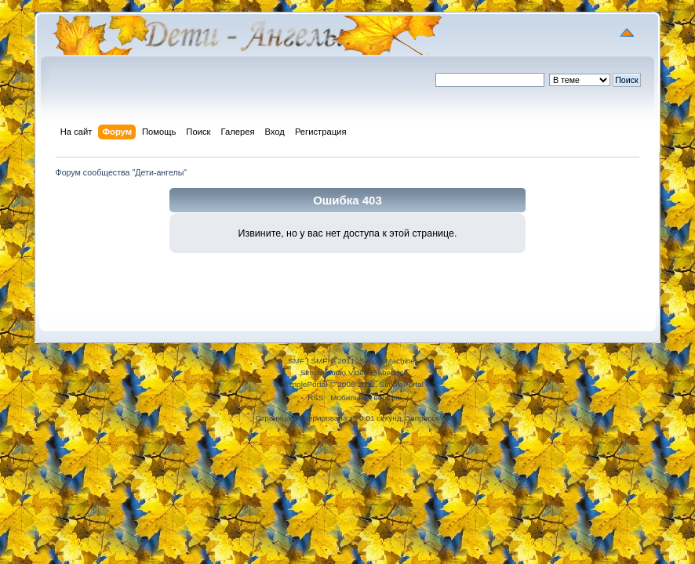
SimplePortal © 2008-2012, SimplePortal (353, 384)
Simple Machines (389, 360)
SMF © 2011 (333, 360)
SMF (296, 360)
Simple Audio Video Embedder (353, 372)
